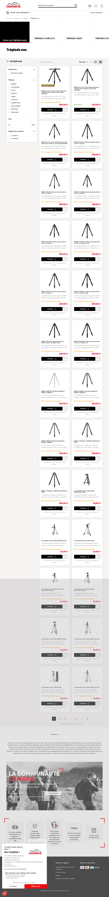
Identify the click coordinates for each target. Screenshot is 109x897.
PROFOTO (14, 109)
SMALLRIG (14, 112)
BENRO (13, 84)
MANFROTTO (15, 103)
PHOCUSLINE (15, 106)
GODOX (14, 93)
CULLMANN (15, 87)
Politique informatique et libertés (65, 878)
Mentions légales (61, 872)
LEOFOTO (14, 100)
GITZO (13, 90)
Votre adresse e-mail (16, 793)
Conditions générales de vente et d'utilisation (65, 868)
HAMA (13, 97)
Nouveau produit (16, 73)
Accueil (8, 18)
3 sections (14, 136)
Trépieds (17, 18)
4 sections (14, 139)
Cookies (58, 875)
